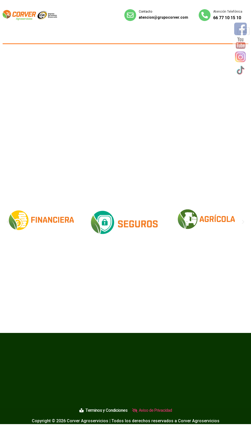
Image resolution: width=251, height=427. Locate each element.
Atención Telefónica (227, 11)
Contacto (145, 11)
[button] (8, 222)
